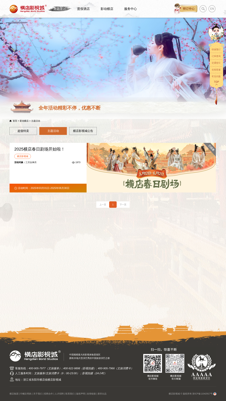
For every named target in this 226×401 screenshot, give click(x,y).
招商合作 (48, 393)
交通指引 (216, 63)
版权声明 (80, 393)
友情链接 (91, 393)
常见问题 (216, 76)
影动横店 (107, 9)
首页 (15, 121)
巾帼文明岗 (25, 393)
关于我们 (37, 393)
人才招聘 (59, 393)
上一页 (102, 204)
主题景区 (59, 9)
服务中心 (130, 9)
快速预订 (216, 49)
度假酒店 (83, 9)
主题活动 (53, 130)
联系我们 (69, 393)
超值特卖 (23, 130)
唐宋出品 (102, 393)
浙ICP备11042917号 (202, 393)
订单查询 (216, 56)
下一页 (123, 204)
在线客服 (216, 69)
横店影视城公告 (83, 130)
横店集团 (14, 393)
